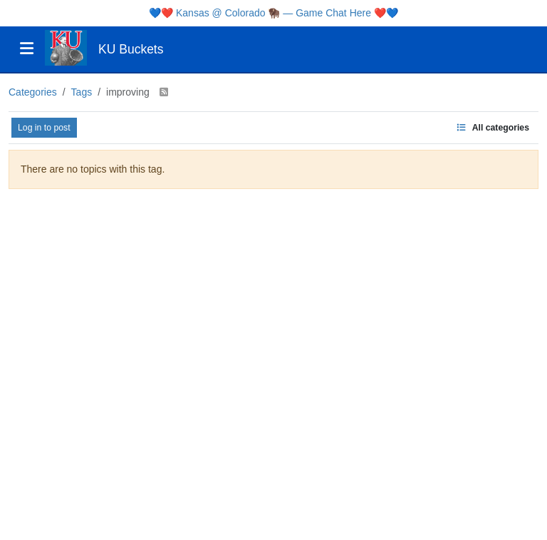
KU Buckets (130, 49)
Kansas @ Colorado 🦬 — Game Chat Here (273, 13)
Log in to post (44, 128)
